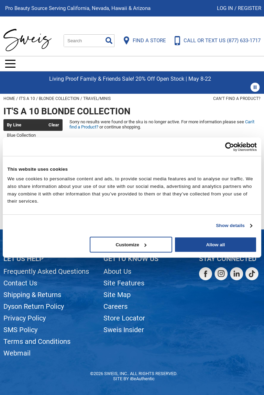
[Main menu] (10, 63)
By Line (14, 125)
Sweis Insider (123, 330)
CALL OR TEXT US (222, 40)
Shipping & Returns (32, 295)
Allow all (215, 244)
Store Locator (124, 318)
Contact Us (20, 283)
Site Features (123, 283)
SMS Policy (20, 330)
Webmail (17, 353)
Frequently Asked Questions (46, 271)
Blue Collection (21, 135)
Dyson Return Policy (33, 306)
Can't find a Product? (237, 98)
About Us (117, 271)
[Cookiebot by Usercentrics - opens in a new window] (227, 146)
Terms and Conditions (36, 341)
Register (249, 8)
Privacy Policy (24, 318)
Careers (115, 306)
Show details (230, 225)
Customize (131, 244)
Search (109, 40)
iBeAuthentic (142, 378)
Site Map (117, 295)
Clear (53, 125)
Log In (225, 8)
